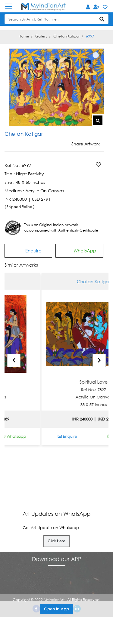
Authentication (22, 473)
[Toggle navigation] (11, 6)
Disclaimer (94, 488)
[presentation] (13, 360)
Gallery (41, 36)
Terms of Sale (94, 481)
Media (22, 481)
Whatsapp (29, 436)
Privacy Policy (94, 496)
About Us (94, 473)
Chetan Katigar (66, 36)
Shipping (60, 481)
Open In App (56, 608)
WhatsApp (79, 250)
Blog (22, 488)
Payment (60, 473)
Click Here (56, 541)
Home (24, 36)
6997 (90, 36)
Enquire (28, 250)
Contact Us (60, 488)
